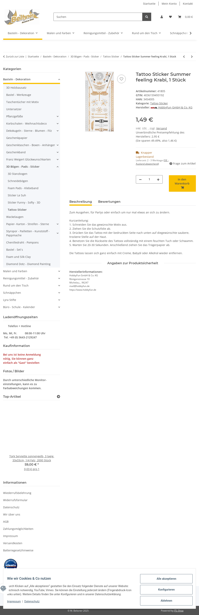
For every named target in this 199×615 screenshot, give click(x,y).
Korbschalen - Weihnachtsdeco (26, 123)
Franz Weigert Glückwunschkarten (28, 159)
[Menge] (149, 179)
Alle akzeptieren (164, 579)
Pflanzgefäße (14, 116)
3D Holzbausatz (16, 87)
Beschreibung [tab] (80, 202)
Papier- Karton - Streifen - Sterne (27, 224)
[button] (161, 16)
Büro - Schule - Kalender (19, 307)
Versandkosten (12, 543)
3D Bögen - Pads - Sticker (22, 166)
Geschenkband (16, 152)
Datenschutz (34, 603)
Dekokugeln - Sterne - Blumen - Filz (29, 131)
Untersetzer (14, 109)
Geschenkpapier (16, 138)
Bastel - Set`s (14, 249)
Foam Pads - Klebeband (23, 188)
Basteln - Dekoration (17, 79)
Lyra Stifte (9, 300)
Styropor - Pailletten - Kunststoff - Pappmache (28, 233)
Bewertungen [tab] (109, 202)
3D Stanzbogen (17, 174)
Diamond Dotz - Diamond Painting (28, 264)
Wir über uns (11, 514)
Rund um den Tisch (16, 285)
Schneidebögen (18, 181)
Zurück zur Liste (15, 56)
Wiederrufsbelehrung (17, 493)
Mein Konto (169, 3)
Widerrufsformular (15, 500)
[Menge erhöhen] (158, 179)
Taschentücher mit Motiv (22, 102)
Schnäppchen (12, 293)
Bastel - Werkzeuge (18, 95)
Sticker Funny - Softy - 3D (24, 202)
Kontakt (188, 3)
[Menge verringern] (140, 179)
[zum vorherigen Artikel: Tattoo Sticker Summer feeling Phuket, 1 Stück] (184, 56)
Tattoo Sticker (159, 103)
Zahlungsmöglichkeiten (18, 529)
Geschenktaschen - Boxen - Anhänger (30, 145)
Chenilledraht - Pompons (22, 242)
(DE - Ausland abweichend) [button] (152, 162)
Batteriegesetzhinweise (18, 550)
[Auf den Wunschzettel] (121, 79)
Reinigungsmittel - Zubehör (21, 278)
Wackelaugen (15, 217)
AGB (6, 521)
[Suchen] (97, 17)
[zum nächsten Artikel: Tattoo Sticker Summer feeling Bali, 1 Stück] (192, 56)
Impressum (16, 603)
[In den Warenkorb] (72, 69)
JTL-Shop (178, 610)
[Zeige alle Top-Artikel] (58, 396)
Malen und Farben (15, 271)
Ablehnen (164, 599)
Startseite (149, 3)
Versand (161, 128)
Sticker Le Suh (17, 195)
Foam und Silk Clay (18, 257)
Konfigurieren (164, 589)
